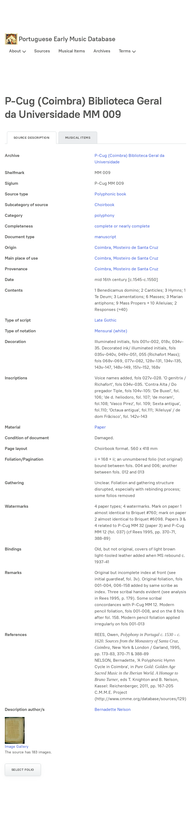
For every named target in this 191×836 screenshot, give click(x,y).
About (15, 50)
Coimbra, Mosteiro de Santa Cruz (126, 247)
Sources (42, 50)
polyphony (104, 215)
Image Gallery (16, 746)
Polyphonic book (110, 194)
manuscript (105, 236)
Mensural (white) (111, 330)
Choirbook (104, 204)
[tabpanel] (95, 432)
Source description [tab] (32, 138)
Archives (101, 50)
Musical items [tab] (78, 138)
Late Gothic (105, 320)
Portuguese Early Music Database (67, 39)
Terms (125, 50)
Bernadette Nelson (113, 709)
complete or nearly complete (122, 226)
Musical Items (72, 50)
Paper (100, 427)
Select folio (22, 770)
